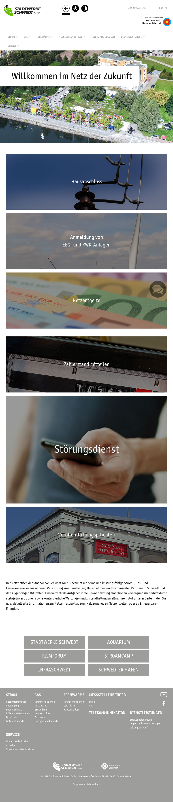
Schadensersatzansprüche (20, 749)
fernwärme (74, 694)
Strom (12, 36)
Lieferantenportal (15, 721)
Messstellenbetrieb (72, 36)
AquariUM (118, 642)
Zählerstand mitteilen (17, 741)
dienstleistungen (146, 712)
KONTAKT (164, 7)
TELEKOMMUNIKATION (103, 36)
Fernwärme (44, 36)
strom (11, 694)
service (13, 734)
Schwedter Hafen (118, 670)
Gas (27, 36)
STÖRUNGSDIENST (137, 7)
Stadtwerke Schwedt (54, 642)
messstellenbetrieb (107, 694)
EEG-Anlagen (41, 709)
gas (37, 694)
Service (13, 45)
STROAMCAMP (118, 656)
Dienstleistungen (133, 36)
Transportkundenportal (46, 721)
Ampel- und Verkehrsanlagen (145, 723)
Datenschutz (93, 784)
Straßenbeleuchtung (141, 719)
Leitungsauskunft (139, 727)
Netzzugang (12, 705)
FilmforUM (54, 656)
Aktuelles (11, 745)
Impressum (79, 784)
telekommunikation (107, 712)
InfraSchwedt (54, 670)
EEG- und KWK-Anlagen (18, 713)
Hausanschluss (14, 709)
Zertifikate (11, 717)
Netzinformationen (16, 701)
